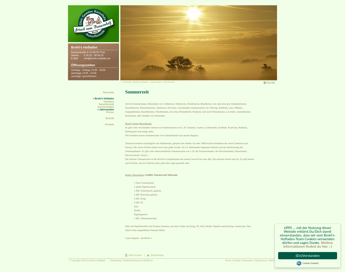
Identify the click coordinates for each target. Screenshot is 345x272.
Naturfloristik (106, 104)
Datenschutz (261, 260)
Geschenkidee (105, 107)
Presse (110, 112)
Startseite (127, 82)
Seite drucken (135, 255)
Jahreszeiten (155, 82)
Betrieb (110, 118)
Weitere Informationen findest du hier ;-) (308, 244)
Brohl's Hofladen (141, 82)
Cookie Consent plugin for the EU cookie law (308, 263)
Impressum (247, 260)
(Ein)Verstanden (307, 255)
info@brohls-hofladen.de (97, 58)
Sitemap (273, 260)
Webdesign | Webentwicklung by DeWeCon (132, 260)
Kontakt (109, 124)
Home (228, 260)
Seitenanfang (156, 255)
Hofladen (109, 101)
